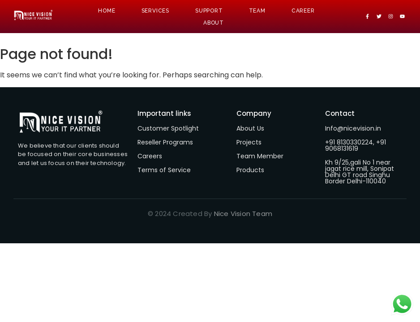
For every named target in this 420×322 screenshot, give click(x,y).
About (213, 23)
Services (155, 11)
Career (303, 11)
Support (209, 11)
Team (257, 11)
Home (106, 11)
